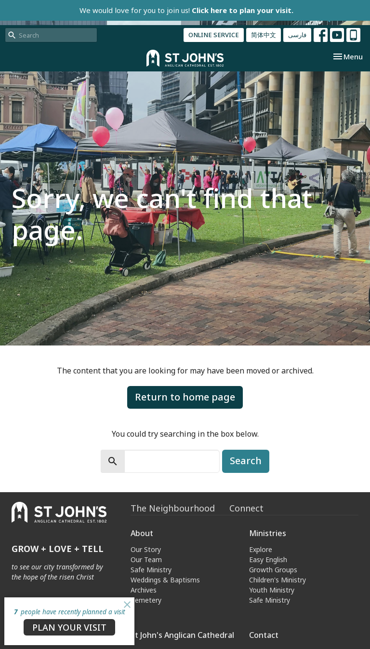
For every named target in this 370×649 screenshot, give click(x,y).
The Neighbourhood (173, 508)
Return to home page (185, 396)
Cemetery (146, 600)
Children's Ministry (277, 579)
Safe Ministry (151, 569)
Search (246, 460)
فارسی (297, 34)
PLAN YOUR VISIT (69, 627)
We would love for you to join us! (186, 10)
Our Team (146, 559)
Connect (246, 508)
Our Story (146, 549)
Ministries (267, 533)
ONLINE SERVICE (213, 34)
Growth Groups (273, 569)
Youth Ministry (271, 589)
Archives (144, 589)
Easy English (268, 559)
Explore (260, 549)
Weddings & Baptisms (165, 579)
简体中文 (263, 34)
